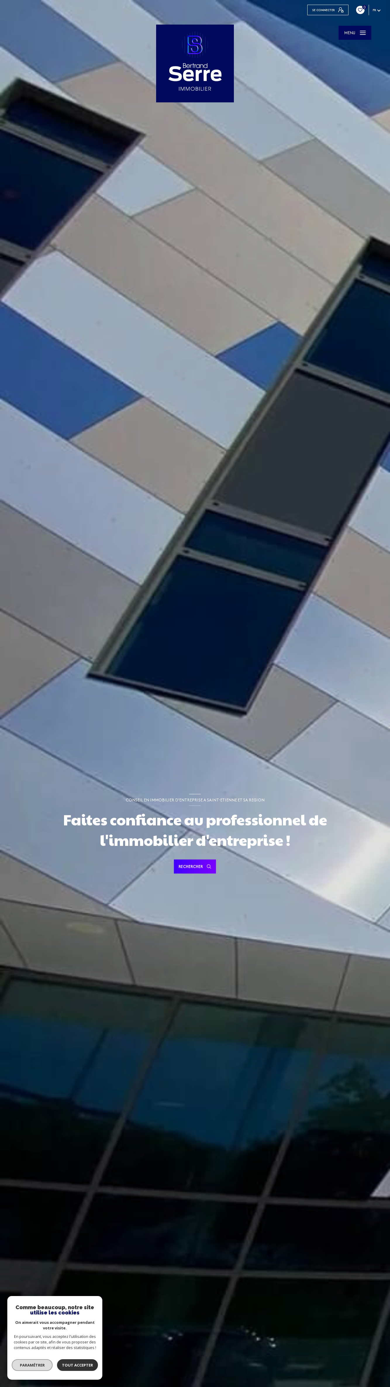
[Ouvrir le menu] (355, 33)
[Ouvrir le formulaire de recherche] (195, 867)
